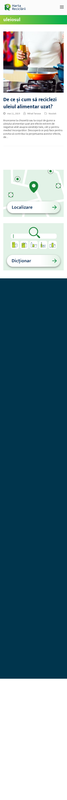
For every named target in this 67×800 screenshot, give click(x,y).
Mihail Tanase (34, 114)
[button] (62, 7)
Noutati (52, 114)
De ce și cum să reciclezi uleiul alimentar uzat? (30, 103)
